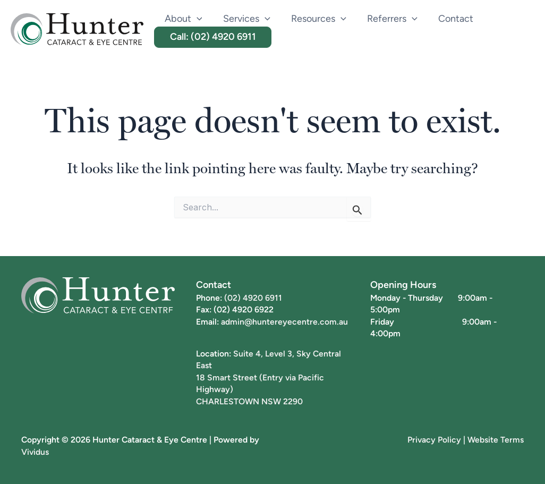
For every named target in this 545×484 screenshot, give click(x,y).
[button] (195, 19)
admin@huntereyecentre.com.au (284, 321)
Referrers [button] (386, 19)
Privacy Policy (434, 439)
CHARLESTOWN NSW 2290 (249, 401)
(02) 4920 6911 (253, 297)
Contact (447, 18)
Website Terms (495, 439)
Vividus (35, 451)
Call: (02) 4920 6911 (212, 36)
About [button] (182, 19)
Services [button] (244, 19)
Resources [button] (314, 19)
